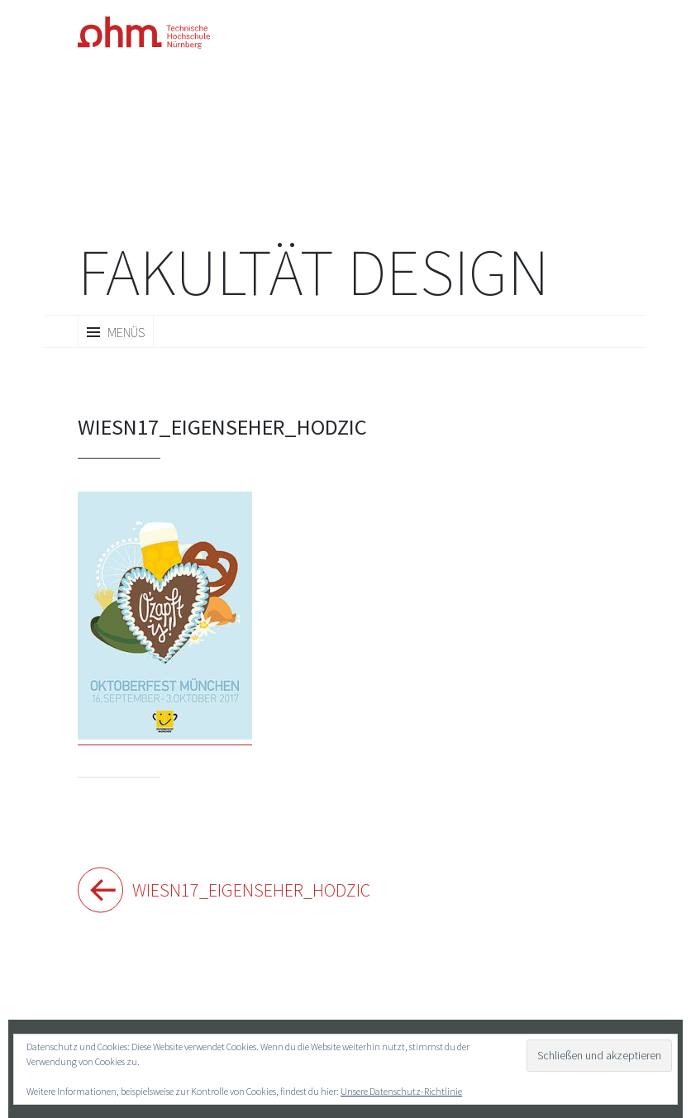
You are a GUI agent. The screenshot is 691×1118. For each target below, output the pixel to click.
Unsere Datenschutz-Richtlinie (401, 1091)
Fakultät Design (313, 272)
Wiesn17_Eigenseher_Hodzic (239, 890)
